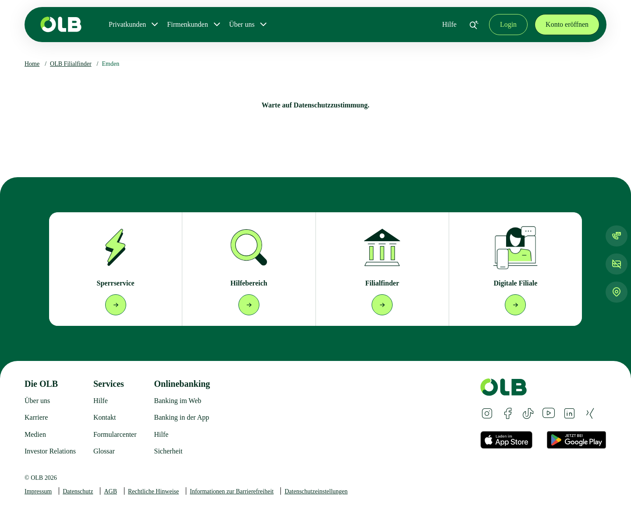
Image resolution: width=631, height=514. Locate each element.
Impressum (38, 491)
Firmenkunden (187, 24)
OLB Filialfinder (71, 64)
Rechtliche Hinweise (153, 491)
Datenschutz (78, 491)
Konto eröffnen (567, 24)
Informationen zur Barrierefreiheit (231, 491)
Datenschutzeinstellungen (315, 491)
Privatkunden (127, 24)
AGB (110, 491)
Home (32, 64)
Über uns (242, 24)
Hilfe (449, 24)
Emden (111, 64)
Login (508, 24)
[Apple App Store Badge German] (506, 440)
